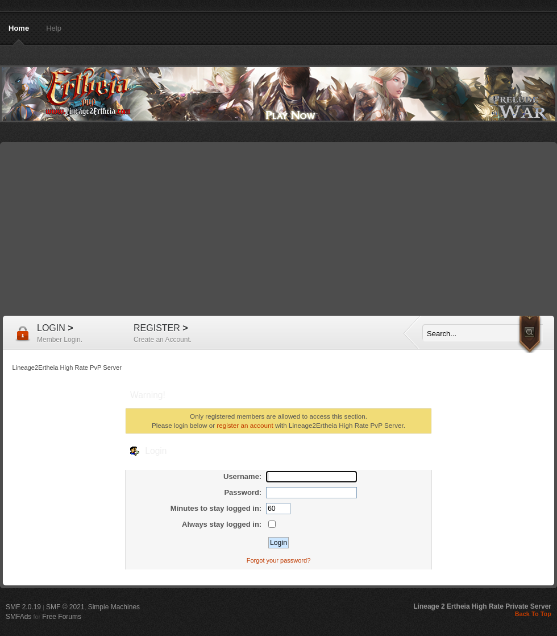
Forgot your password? (279, 560)
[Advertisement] (278, 230)
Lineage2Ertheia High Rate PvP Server (278, 93)
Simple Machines (114, 607)
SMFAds (18, 617)
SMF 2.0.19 (23, 607)
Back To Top (533, 613)
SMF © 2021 (65, 607)
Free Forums (61, 617)
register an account (245, 425)
